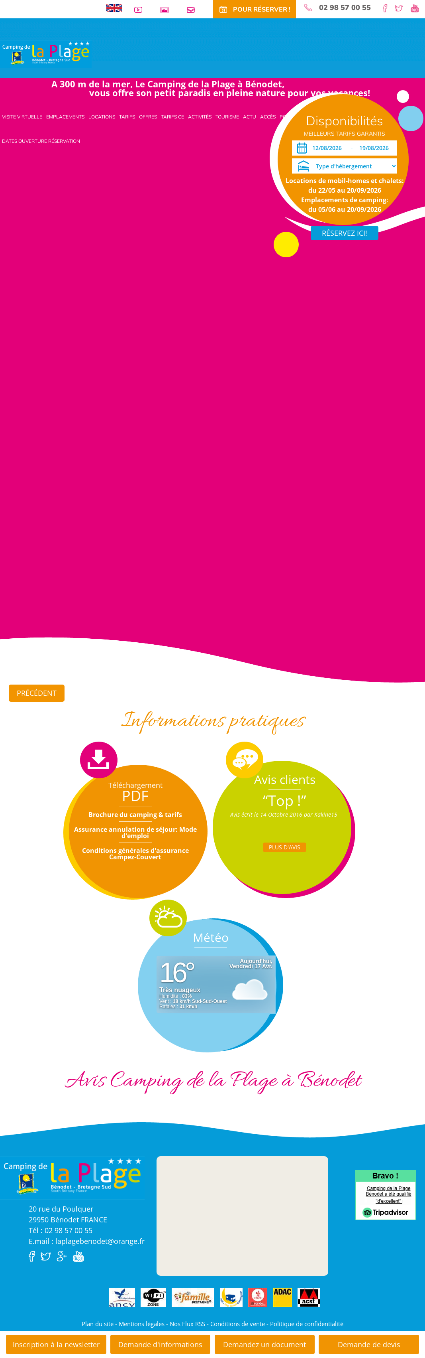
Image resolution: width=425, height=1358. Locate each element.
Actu (249, 117)
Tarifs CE (172, 117)
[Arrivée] (328, 148)
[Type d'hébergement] (344, 166)
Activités (200, 117)
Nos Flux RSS (187, 1324)
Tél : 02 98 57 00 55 (60, 1230)
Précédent (37, 693)
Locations (101, 117)
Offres (148, 117)
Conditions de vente (237, 1324)
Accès (268, 117)
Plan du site (98, 1324)
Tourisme (227, 117)
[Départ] (376, 148)
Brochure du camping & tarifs (135, 814)
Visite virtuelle (22, 117)
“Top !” (284, 800)
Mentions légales (142, 1324)
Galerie (168, 9)
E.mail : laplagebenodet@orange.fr (87, 1241)
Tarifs (127, 117)
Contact (194, 9)
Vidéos (141, 9)
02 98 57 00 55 (345, 7)
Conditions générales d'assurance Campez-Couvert (135, 853)
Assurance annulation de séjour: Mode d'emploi (135, 832)
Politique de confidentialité (306, 1324)
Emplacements (65, 117)
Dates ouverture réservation (41, 141)
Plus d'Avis (284, 847)
